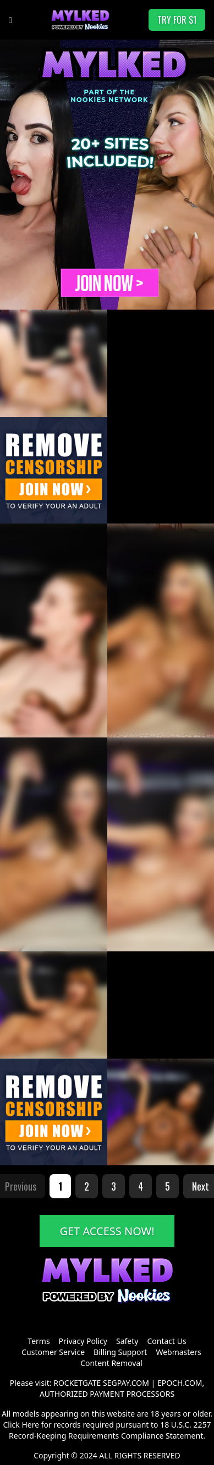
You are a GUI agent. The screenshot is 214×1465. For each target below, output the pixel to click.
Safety (127, 1341)
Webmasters (178, 1352)
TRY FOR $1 (176, 19)
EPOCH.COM (179, 1383)
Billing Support (120, 1352)
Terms (39, 1341)
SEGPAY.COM (126, 1383)
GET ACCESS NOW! (106, 1231)
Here (30, 1424)
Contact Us (166, 1341)
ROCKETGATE (77, 1383)
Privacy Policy (83, 1341)
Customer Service (53, 1352)
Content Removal (111, 1363)
